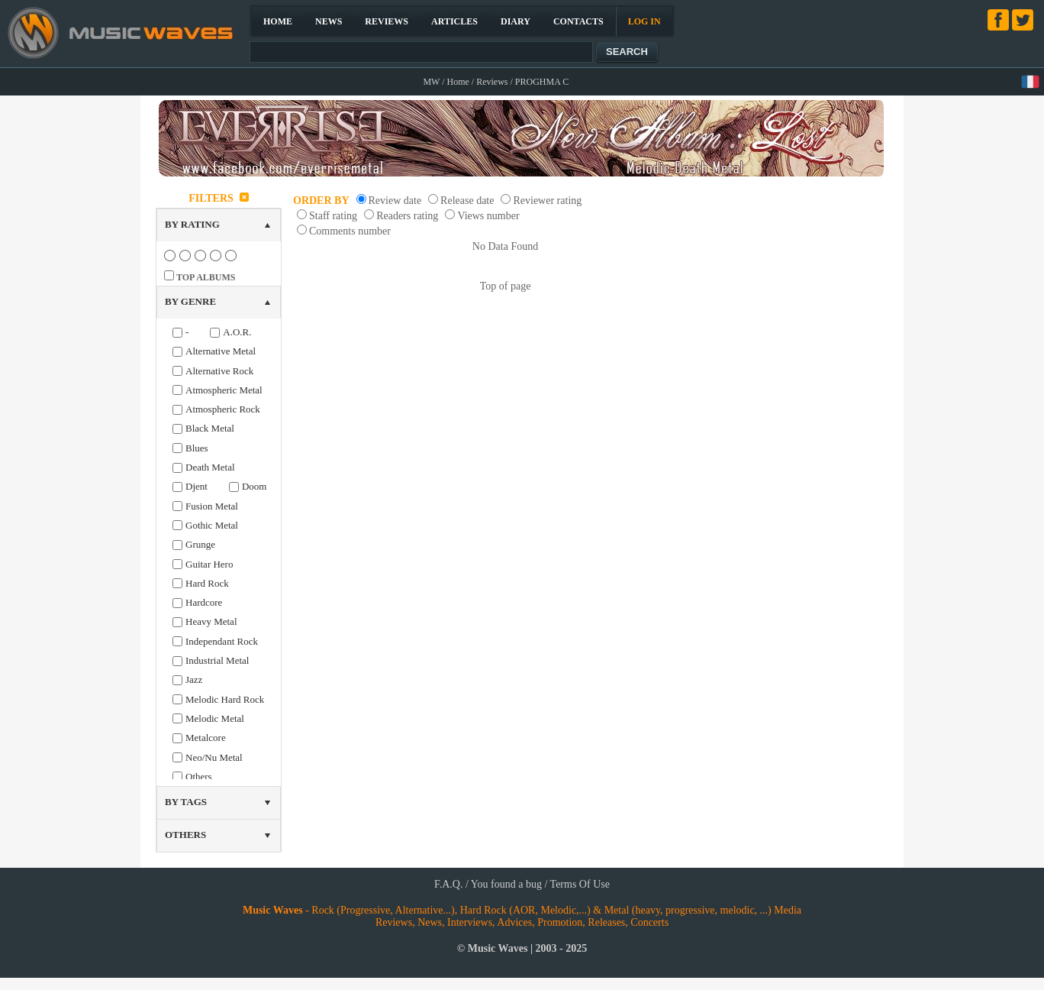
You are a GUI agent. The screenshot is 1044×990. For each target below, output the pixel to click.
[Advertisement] (813, 415)
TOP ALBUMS (205, 277)
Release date (467, 200)
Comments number (350, 231)
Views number (488, 216)
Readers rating (407, 216)
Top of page (505, 286)
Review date (395, 200)
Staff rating (333, 216)
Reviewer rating (547, 200)
